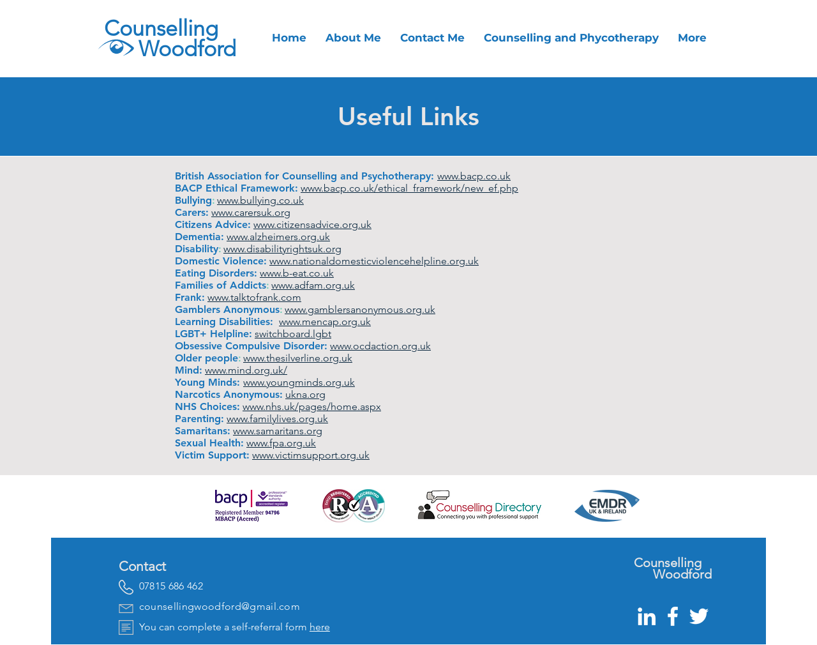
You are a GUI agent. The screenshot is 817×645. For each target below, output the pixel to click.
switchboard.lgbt (293, 334)
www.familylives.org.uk (277, 419)
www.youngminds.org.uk (299, 382)
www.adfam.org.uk (313, 285)
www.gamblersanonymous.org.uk (360, 309)
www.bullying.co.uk (260, 200)
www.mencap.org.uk (325, 321)
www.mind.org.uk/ (246, 370)
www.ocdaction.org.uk (380, 346)
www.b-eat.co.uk (297, 273)
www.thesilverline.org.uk (297, 358)
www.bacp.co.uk (474, 176)
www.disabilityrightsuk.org (282, 249)
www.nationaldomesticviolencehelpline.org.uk (374, 261)
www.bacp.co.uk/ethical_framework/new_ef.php (409, 188)
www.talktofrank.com (254, 297)
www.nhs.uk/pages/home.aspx (312, 406)
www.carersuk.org (250, 212)
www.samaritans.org (277, 431)
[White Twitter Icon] (699, 616)
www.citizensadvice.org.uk (312, 224)
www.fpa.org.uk (281, 443)
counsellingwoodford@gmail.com (219, 606)
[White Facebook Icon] (673, 616)
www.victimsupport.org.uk (311, 455)
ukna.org (305, 394)
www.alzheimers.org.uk (278, 237)
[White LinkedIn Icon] (646, 616)
